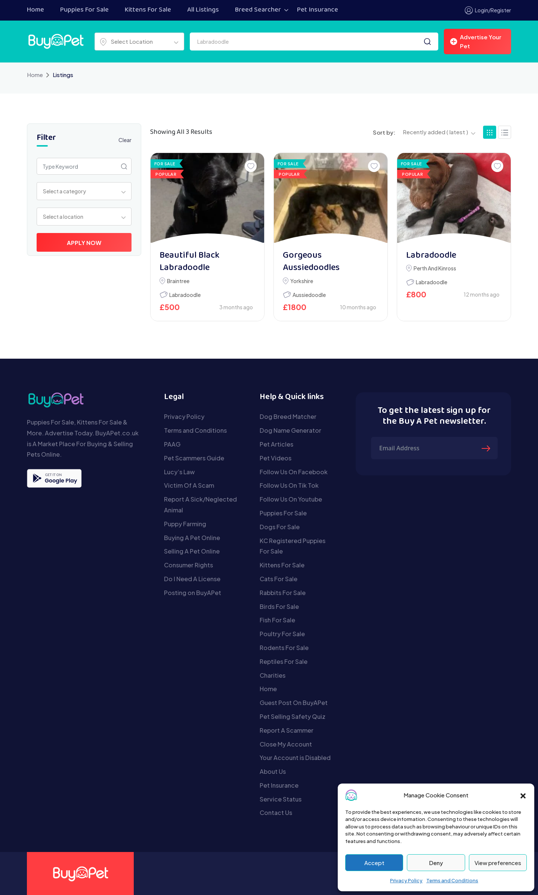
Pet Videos (275, 458)
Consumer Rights (188, 565)
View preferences (497, 862)
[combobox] (139, 41)
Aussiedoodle (309, 294)
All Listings (203, 10)
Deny (436, 862)
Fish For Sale (277, 620)
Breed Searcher (258, 10)
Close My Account (286, 744)
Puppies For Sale (84, 10)
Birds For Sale (279, 606)
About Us (273, 771)
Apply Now (84, 242)
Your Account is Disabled (295, 757)
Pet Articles (276, 444)
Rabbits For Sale (283, 593)
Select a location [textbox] (63, 216)
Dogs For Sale (280, 527)
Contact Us (276, 812)
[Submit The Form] (487, 448)
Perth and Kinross (435, 268)
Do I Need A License (192, 579)
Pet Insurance (317, 10)
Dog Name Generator (290, 430)
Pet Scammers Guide (194, 458)
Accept (374, 862)
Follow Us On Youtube (291, 499)
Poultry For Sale (282, 634)
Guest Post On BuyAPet (294, 703)
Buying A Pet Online (192, 538)
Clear (125, 140)
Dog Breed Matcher (288, 416)
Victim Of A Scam (189, 485)
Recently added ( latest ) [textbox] (435, 131)
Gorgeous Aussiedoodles (311, 262)
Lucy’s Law (179, 472)
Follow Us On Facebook (294, 472)
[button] (523, 795)
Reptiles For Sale (283, 661)
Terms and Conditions (452, 880)
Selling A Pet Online (192, 551)
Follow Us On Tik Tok (289, 485)
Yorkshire (301, 281)
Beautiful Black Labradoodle (189, 262)
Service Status (281, 799)
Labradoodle (185, 294)
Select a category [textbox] (64, 191)
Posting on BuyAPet (192, 593)
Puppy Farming (185, 524)
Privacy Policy (406, 880)
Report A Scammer (286, 730)
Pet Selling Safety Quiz (292, 716)
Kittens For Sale (148, 10)
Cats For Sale (278, 579)
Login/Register (488, 10)
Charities (272, 675)
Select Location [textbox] (132, 41)
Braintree (178, 281)
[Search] (427, 41)
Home (35, 10)
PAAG (172, 444)
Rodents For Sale (284, 648)
